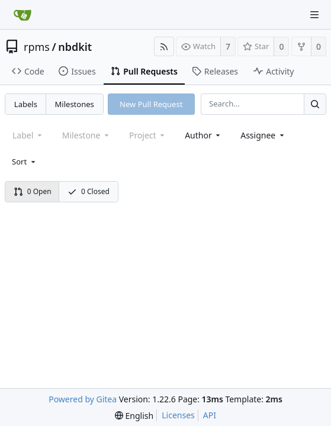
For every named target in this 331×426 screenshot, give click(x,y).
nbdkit (75, 47)
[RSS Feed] (164, 46)
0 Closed (89, 191)
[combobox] (203, 135)
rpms (37, 47)
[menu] (24, 161)
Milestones (74, 104)
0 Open (33, 191)
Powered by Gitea (83, 399)
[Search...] (315, 103)
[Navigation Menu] (314, 14)
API (209, 415)
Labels (25, 104)
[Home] (22, 14)
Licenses (178, 415)
